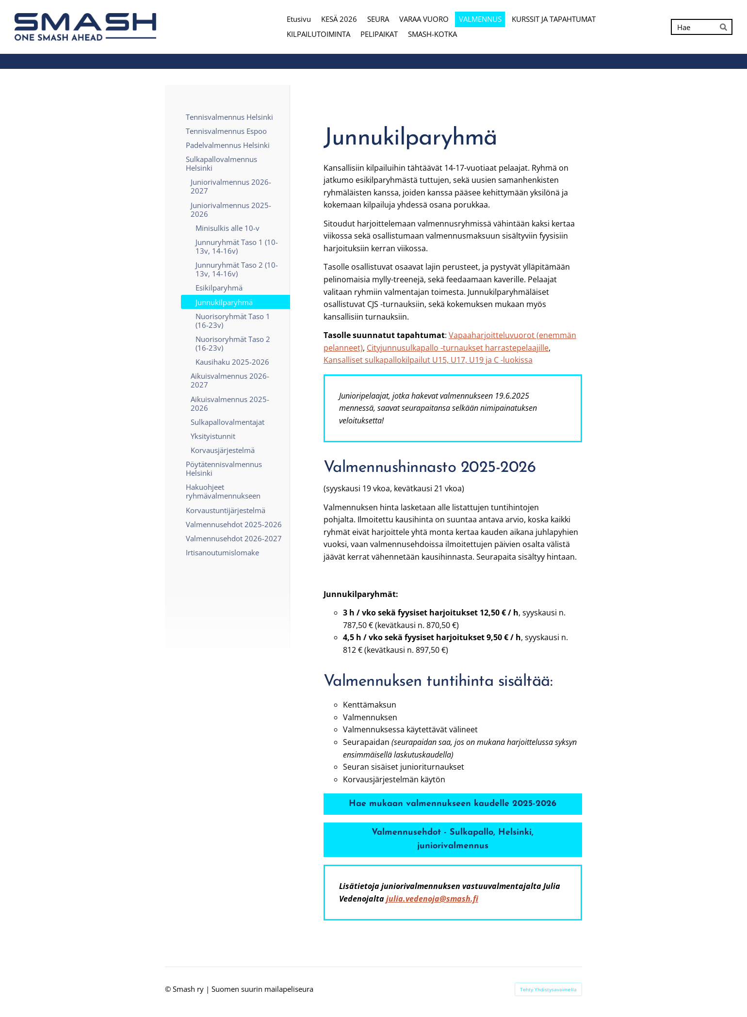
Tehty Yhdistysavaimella (548, 989)
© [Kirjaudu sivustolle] (169, 989)
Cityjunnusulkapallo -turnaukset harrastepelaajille (458, 347)
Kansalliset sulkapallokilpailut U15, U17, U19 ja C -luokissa (428, 360)
